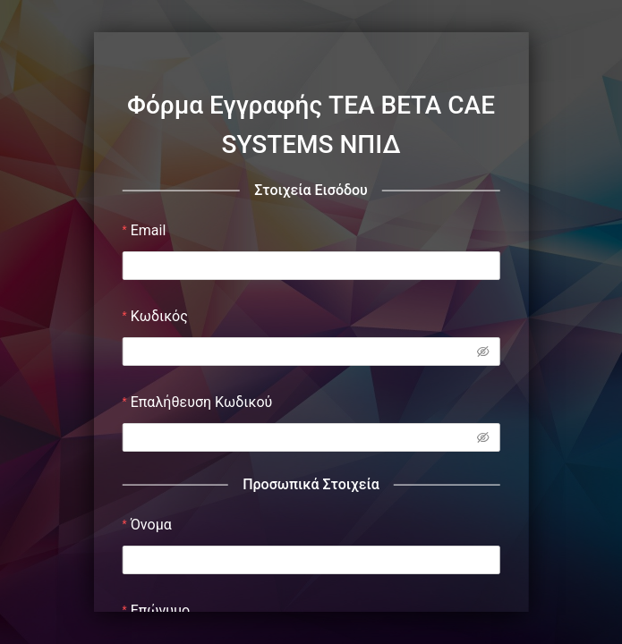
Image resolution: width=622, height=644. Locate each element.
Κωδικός (159, 316)
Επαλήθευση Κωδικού (202, 402)
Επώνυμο (161, 610)
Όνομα (151, 524)
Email (148, 230)
